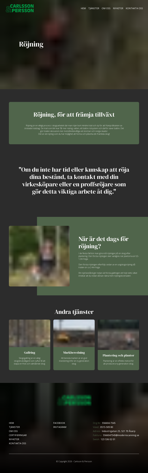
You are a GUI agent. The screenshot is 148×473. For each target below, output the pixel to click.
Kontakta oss (134, 8)
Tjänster (93, 8)
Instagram (59, 427)
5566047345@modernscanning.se (121, 435)
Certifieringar (18, 435)
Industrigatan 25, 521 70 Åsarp (118, 431)
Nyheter (118, 8)
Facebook (59, 422)
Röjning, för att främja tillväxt (74, 114)
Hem (83, 8)
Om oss (106, 8)
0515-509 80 (106, 427)
